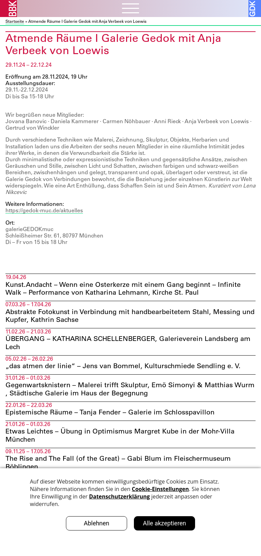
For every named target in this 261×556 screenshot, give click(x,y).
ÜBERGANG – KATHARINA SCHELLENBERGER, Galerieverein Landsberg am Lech (127, 343)
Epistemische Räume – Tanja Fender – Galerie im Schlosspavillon (110, 413)
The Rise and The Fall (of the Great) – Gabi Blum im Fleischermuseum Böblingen (118, 463)
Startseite (14, 21)
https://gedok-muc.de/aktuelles (44, 210)
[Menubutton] (130, 9)
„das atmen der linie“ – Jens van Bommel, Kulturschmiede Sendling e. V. (123, 366)
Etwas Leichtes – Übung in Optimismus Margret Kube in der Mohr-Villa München (119, 436)
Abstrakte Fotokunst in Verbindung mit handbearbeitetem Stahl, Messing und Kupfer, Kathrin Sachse (130, 316)
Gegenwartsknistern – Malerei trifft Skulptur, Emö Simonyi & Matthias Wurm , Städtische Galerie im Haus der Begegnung (130, 389)
